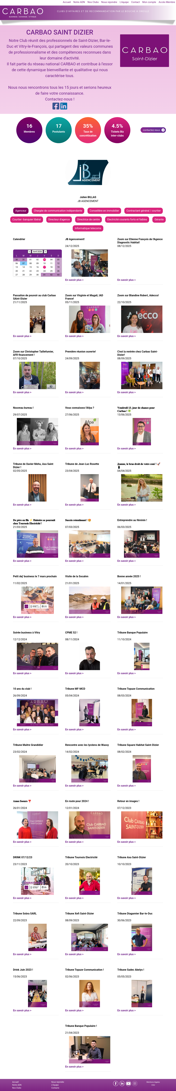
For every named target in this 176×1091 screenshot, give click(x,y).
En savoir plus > (74, 279)
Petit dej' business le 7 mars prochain (35, 576)
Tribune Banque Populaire (132, 632)
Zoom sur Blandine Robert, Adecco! (138, 295)
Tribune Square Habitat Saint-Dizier (138, 744)
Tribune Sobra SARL (25, 913)
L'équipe (124, 2)
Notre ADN (79, 2)
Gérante (159, 219)
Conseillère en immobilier (104, 210)
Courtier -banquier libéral (26, 219)
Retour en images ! (128, 801)
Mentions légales (153, 1082)
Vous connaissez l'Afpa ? (79, 407)
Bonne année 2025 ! (129, 576)
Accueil (67, 2)
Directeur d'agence (59, 219)
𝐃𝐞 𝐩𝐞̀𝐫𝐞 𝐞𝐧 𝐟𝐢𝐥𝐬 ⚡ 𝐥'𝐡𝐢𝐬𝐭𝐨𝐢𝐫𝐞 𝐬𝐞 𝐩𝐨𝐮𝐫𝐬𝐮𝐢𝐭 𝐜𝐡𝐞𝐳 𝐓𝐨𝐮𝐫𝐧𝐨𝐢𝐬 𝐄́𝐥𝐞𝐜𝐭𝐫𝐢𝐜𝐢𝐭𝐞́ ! (34, 522)
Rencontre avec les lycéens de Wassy (87, 744)
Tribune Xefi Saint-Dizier (79, 913)
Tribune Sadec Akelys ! (130, 969)
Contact (135, 2)
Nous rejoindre (109, 2)
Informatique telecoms (88, 228)
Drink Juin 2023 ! (23, 969)
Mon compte (149, 2)
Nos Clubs (93, 2)
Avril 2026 (37, 252)
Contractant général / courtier (143, 210)
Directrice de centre (88, 219)
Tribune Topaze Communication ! (84, 969)
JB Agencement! (75, 239)
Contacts (55, 1088)
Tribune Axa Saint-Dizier (131, 857)
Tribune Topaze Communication (135, 688)
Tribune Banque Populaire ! (81, 1025)
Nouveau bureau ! (23, 407)
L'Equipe (55, 1085)
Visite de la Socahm (76, 576)
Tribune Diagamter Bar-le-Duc (134, 913)
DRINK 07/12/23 (22, 857)
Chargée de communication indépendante (58, 210)
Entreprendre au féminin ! (132, 520)
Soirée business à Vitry (26, 632)
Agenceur (20, 210)
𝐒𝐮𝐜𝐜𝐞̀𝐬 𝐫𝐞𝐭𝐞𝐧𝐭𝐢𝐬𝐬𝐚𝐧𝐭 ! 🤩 (78, 520)
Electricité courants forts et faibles (127, 219)
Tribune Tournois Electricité (81, 857)
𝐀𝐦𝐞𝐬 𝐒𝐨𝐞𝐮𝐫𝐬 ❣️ (22, 801)
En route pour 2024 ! (77, 801)
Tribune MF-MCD (75, 688)
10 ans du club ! (22, 688)
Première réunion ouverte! (80, 351)
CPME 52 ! (71, 632)
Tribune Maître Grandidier (28, 744)
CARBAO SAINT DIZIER (59, 32)
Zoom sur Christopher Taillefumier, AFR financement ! (33, 353)
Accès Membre (167, 2)
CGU (153, 1085)
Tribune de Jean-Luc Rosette (82, 464)
